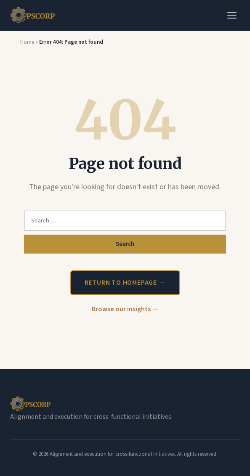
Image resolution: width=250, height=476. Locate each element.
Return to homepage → (125, 282)
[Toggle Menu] (232, 15)
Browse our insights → (125, 309)
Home (27, 42)
